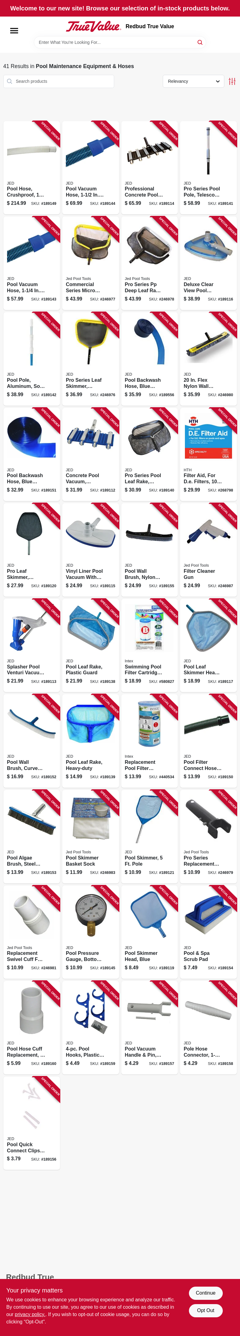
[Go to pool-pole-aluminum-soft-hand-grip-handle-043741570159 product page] (31, 359)
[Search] (200, 42)
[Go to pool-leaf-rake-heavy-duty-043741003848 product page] (90, 741)
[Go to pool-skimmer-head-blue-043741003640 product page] (149, 932)
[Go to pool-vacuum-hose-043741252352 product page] (90, 168)
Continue (205, 1293)
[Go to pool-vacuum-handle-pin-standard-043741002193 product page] (149, 1027)
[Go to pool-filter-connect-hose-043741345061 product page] (208, 741)
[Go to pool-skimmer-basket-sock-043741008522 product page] (90, 836)
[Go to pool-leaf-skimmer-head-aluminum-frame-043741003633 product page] (208, 645)
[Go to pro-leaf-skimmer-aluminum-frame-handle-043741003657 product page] (31, 550)
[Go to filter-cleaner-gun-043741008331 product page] (208, 550)
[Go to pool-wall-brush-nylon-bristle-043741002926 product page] (149, 550)
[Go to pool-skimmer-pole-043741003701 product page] (149, 836)
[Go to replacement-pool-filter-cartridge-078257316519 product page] (149, 741)
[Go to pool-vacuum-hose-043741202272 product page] (31, 263)
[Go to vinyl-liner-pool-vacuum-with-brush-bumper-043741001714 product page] (90, 550)
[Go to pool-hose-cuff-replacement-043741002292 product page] (31, 1027)
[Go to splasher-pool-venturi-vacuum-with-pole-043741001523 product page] (31, 645)
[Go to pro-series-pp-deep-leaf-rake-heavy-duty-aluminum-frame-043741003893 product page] (149, 263)
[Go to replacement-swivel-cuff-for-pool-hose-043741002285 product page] (31, 932)
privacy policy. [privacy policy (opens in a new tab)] (30, 1314)
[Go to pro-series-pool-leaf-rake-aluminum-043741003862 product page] (149, 454)
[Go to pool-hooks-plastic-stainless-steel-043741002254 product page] (90, 1027)
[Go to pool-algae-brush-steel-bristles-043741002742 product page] (31, 836)
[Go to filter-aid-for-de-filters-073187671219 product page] (208, 454)
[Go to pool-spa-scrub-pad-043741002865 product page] (208, 932)
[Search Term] (120, 42)
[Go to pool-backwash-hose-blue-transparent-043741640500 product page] (31, 454)
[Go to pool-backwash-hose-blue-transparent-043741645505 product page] (149, 359)
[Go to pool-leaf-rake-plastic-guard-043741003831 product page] (90, 645)
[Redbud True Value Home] (93, 26)
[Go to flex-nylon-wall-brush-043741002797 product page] (208, 359)
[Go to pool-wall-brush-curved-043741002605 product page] (31, 741)
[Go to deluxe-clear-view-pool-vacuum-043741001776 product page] (208, 263)
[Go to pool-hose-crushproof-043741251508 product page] (31, 168)
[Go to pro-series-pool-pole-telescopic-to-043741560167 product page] (208, 168)
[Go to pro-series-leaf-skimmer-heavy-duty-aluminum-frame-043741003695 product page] (90, 359)
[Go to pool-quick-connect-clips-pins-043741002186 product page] (31, 1123)
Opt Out (205, 1310)
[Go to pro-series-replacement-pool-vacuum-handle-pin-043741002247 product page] (208, 836)
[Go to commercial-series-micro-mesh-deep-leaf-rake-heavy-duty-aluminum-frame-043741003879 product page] (90, 263)
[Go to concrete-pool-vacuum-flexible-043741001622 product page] (90, 454)
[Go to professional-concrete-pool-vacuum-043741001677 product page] (149, 168)
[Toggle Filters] (232, 81)
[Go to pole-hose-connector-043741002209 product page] (208, 1027)
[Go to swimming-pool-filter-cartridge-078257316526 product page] (149, 645)
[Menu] (14, 31)
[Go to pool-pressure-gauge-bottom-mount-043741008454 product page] (90, 932)
